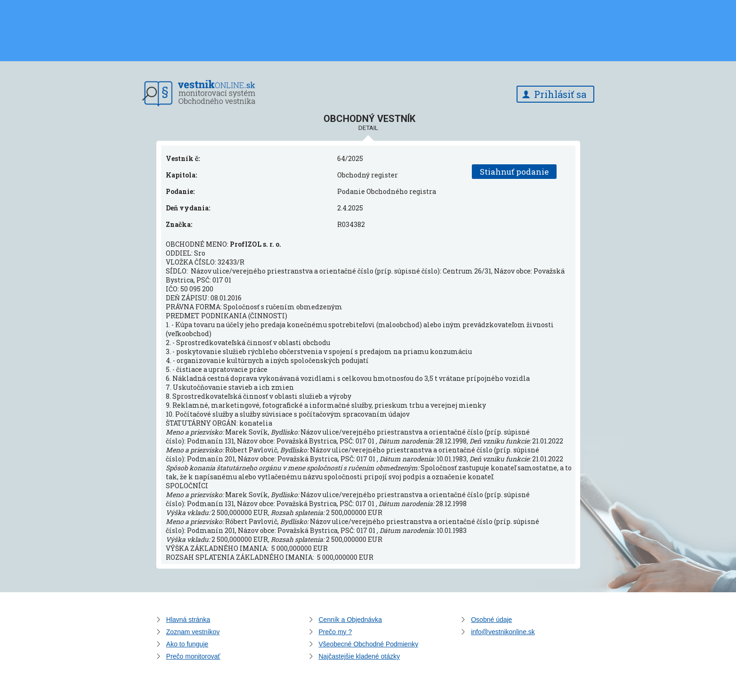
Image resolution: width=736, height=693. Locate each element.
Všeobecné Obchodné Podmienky (369, 644)
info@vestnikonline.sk (503, 632)
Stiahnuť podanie (514, 171)
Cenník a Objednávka (350, 619)
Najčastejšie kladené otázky (359, 656)
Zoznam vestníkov (193, 632)
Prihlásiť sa (560, 94)
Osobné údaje (491, 619)
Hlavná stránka (188, 619)
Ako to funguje (187, 644)
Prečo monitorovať (193, 656)
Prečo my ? (335, 632)
